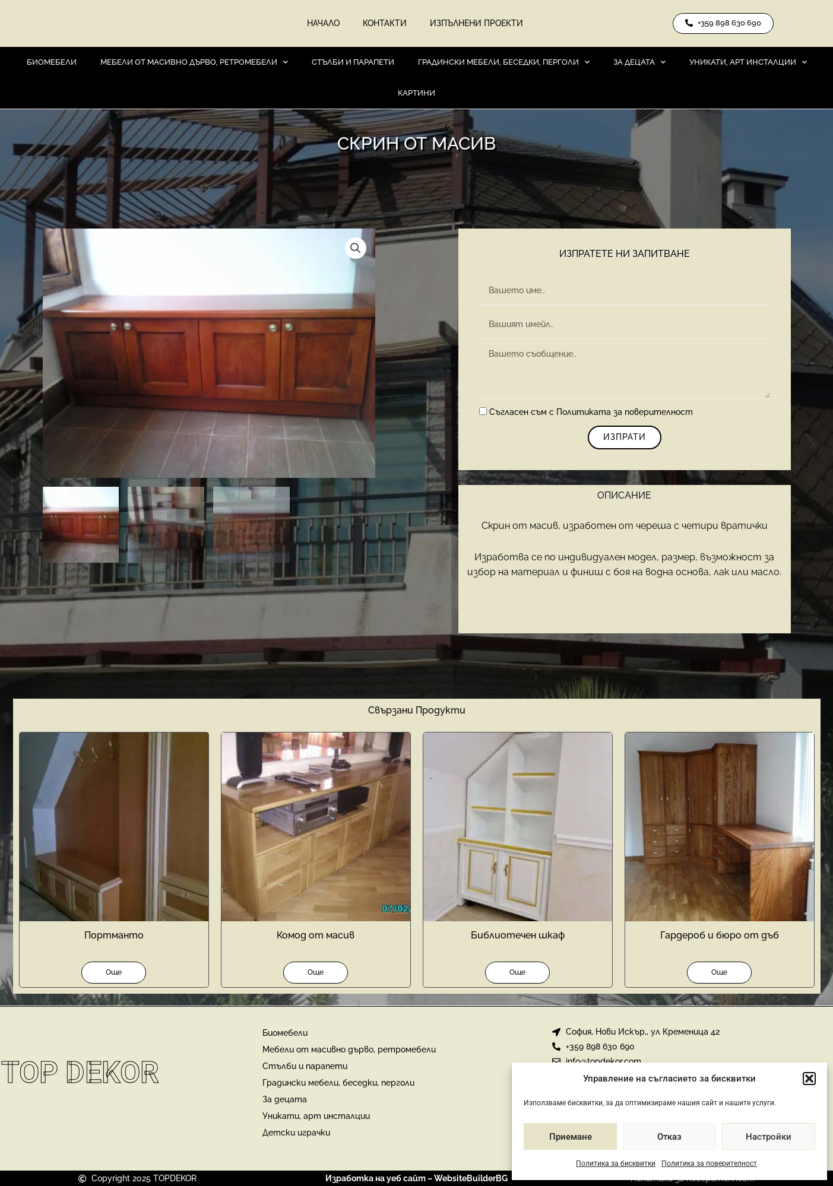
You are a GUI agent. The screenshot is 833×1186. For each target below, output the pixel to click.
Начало (322, 23)
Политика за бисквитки (615, 1163)
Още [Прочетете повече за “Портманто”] (114, 973)
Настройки (768, 1136)
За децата (639, 62)
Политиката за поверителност (624, 413)
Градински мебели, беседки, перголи (504, 62)
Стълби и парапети (353, 62)
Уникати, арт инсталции (748, 62)
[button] (809, 1078)
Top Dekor (80, 1072)
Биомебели (52, 62)
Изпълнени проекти (477, 23)
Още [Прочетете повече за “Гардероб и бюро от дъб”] (719, 973)
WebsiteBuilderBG (471, 1179)
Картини (416, 93)
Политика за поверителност (709, 1163)
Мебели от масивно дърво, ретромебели (194, 62)
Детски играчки (296, 1133)
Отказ (669, 1136)
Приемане (570, 1136)
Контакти (385, 23)
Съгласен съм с (591, 413)
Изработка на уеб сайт (375, 1179)
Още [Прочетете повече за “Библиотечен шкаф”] (517, 973)
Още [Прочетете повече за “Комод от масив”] (316, 973)
